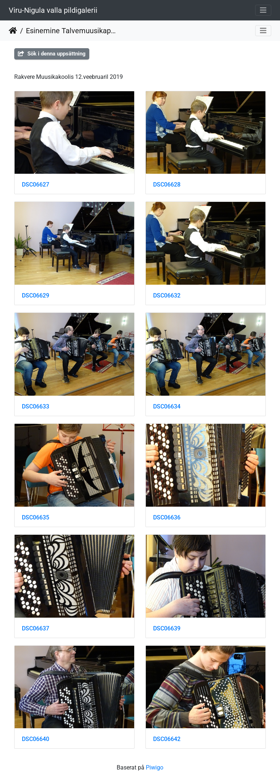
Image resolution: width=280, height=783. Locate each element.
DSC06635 (35, 517)
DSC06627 (35, 184)
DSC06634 (166, 406)
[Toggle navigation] (263, 10)
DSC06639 (166, 628)
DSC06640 (35, 739)
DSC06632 (166, 295)
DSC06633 (35, 406)
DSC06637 (35, 628)
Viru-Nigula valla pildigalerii (53, 10)
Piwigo (154, 767)
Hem (13, 30)
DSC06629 (35, 295)
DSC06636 (166, 517)
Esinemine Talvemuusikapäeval (71, 30)
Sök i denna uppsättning (52, 53)
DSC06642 (166, 739)
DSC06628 (166, 184)
